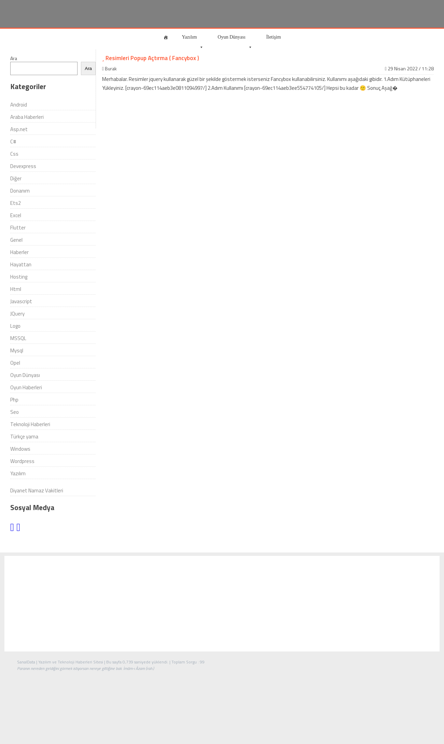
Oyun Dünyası (235, 40)
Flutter (18, 227)
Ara (13, 58)
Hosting (18, 277)
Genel (16, 240)
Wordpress (22, 461)
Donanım (20, 191)
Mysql (16, 350)
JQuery (17, 314)
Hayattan (20, 264)
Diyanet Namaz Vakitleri (36, 490)
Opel (15, 363)
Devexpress (23, 166)
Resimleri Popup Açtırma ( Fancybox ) (150, 58)
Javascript (21, 301)
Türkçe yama (24, 436)
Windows (20, 449)
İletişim (273, 37)
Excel (15, 215)
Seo (14, 412)
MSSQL (18, 338)
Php (14, 400)
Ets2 (15, 203)
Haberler (19, 252)
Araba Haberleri (27, 117)
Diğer (16, 178)
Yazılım (193, 40)
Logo (15, 326)
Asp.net (19, 129)
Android (18, 105)
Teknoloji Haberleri (30, 424)
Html (15, 289)
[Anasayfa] (165, 37)
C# (13, 141)
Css (14, 154)
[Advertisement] (222, 603)
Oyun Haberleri (26, 387)
